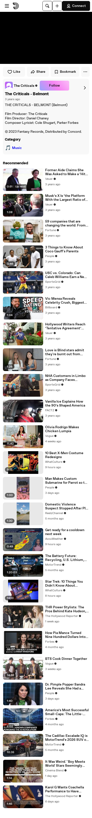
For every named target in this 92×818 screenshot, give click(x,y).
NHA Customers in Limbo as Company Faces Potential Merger (65, 378)
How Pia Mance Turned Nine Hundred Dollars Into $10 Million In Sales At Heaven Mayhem (65, 635)
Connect (76, 5)
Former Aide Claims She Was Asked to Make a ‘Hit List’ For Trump (65, 172)
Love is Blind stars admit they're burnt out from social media (64, 352)
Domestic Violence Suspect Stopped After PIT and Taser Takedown (66, 506)
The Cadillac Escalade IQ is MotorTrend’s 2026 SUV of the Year (66, 738)
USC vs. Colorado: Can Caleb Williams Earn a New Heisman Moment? (66, 275)
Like (13, 71)
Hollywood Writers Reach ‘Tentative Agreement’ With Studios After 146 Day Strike (66, 326)
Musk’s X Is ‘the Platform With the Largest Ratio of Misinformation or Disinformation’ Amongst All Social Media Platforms (66, 198)
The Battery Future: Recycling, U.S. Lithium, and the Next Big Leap (64, 558)
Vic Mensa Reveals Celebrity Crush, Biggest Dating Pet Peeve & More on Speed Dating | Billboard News (66, 301)
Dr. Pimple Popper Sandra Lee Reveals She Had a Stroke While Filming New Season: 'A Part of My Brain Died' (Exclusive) (66, 686)
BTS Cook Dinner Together (66, 659)
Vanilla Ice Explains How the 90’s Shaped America (65, 404)
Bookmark (65, 71)
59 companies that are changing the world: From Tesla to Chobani (65, 223)
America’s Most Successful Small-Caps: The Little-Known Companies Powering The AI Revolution (67, 712)
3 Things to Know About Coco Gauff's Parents (64, 249)
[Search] (47, 6)
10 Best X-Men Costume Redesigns (64, 455)
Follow (54, 85)
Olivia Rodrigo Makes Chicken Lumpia (62, 429)
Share (37, 71)
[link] (21, 86)
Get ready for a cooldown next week (64, 532)
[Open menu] (7, 6)
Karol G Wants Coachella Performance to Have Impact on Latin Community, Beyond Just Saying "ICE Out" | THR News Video (65, 789)
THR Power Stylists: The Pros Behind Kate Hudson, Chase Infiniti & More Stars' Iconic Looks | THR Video (66, 609)
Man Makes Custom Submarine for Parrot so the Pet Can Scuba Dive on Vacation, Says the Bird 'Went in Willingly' (67, 481)
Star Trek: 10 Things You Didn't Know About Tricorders (64, 584)
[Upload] (57, 6)
